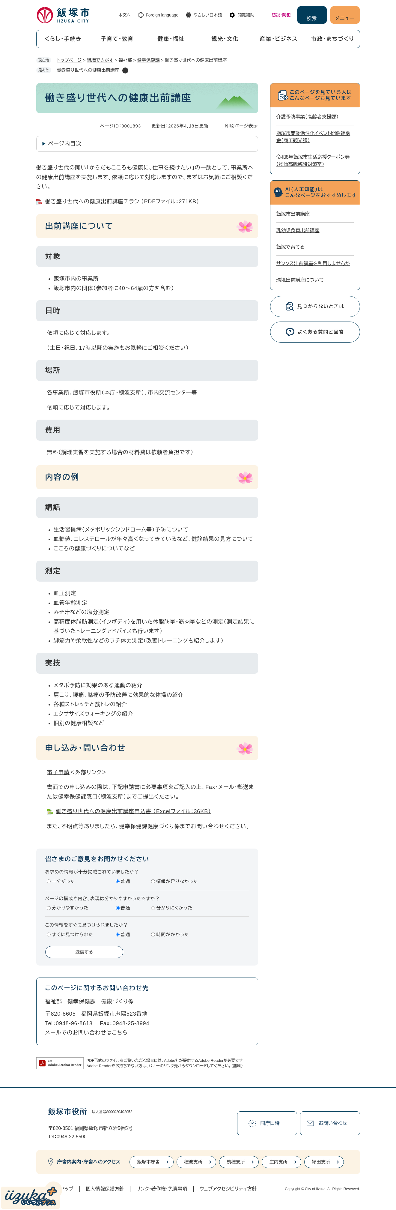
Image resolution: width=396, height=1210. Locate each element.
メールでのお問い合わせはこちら (86, 1033)
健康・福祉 (171, 39)
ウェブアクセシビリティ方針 (228, 1188)
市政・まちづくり (332, 39)
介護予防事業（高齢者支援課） (307, 116)
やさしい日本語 (207, 15)
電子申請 (58, 772)
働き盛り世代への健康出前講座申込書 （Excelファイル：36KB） (133, 811)
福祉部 (53, 1002)
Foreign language (162, 15)
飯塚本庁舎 (148, 1161)
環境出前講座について (300, 280)
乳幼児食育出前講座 (298, 230)
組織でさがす (100, 60)
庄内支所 (278, 1161)
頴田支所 (321, 1161)
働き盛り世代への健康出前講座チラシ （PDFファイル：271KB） (122, 202)
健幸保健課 (148, 60)
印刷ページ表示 (241, 125)
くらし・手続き (63, 39)
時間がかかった (172, 934)
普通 (125, 881)
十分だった (63, 881)
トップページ (69, 60)
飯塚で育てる (290, 247)
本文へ (124, 15)
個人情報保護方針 (105, 1188)
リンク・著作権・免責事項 (161, 1188)
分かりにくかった (174, 907)
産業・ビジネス (279, 39)
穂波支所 (193, 1161)
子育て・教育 (117, 39)
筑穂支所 (236, 1161)
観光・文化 (224, 39)
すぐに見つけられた (72, 934)
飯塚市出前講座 (293, 214)
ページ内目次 (65, 144)
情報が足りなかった (177, 881)
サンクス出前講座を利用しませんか (313, 263)
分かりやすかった (70, 907)
